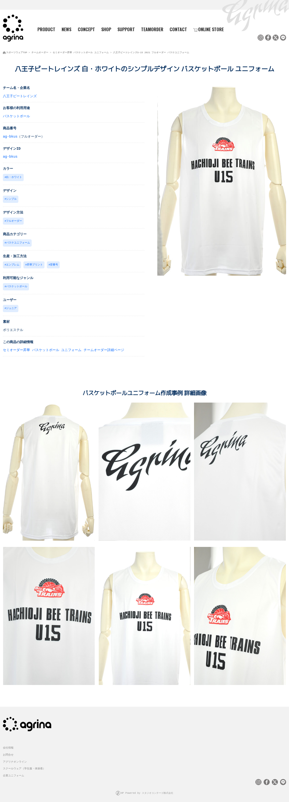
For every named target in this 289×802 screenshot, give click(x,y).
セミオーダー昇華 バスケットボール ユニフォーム (81, 52)
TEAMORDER (152, 29)
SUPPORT (126, 29)
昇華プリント (35, 263)
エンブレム (12, 263)
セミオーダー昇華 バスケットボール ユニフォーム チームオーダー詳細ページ (63, 348)
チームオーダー (39, 52)
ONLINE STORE (208, 29)
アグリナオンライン (15, 759)
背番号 (54, 263)
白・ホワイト (14, 176)
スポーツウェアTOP (16, 52)
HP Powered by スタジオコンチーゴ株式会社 (147, 790)
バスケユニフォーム (18, 241)
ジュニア (11, 306)
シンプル (11, 198)
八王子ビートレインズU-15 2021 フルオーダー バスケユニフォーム (151, 52)
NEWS (66, 29)
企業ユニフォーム (13, 772)
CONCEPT (86, 29)
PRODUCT (44, 29)
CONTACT (178, 29)
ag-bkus (10, 136)
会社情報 (8, 745)
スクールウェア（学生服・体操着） (24, 765)
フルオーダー (14, 220)
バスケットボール (16, 115)
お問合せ (8, 752)
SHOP (106, 29)
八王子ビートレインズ (20, 95)
